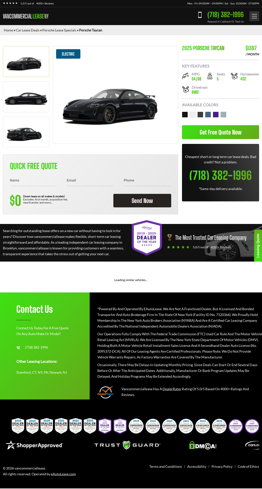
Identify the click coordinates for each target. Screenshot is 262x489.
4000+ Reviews (45, 3)
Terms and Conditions (165, 466)
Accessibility (196, 466)
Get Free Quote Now (221, 132)
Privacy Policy (222, 466)
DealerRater (172, 389)
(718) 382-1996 (225, 15)
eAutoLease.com (63, 474)
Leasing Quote (258, 246)
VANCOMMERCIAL (26, 16)
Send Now (142, 200)
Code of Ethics (248, 466)
